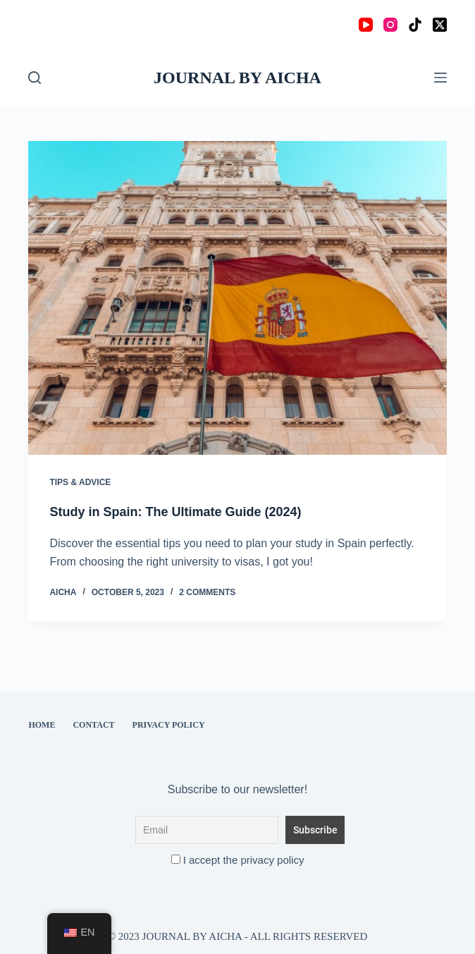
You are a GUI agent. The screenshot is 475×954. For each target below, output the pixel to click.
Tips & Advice (80, 482)
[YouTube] (366, 25)
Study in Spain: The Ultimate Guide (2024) (175, 512)
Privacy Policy (168, 725)
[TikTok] (415, 25)
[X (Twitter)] (440, 25)
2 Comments (207, 592)
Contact (93, 725)
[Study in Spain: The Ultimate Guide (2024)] (237, 298)
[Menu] (440, 77)
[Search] (34, 77)
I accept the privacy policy (237, 860)
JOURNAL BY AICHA (237, 77)
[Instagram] (390, 25)
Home (41, 725)
